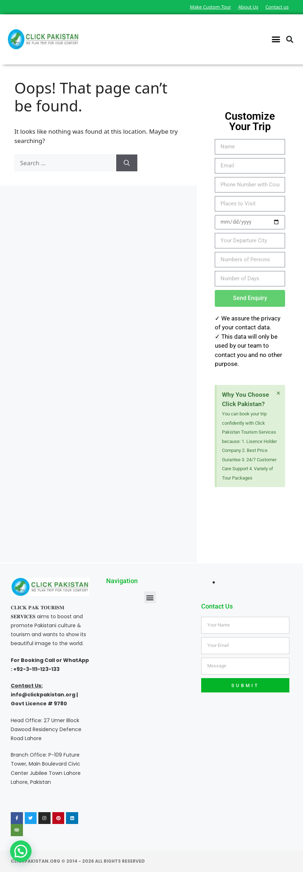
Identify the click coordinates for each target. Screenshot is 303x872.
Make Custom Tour (210, 7)
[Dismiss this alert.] (278, 393)
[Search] (126, 163)
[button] (276, 39)
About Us (248, 7)
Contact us (277, 7)
